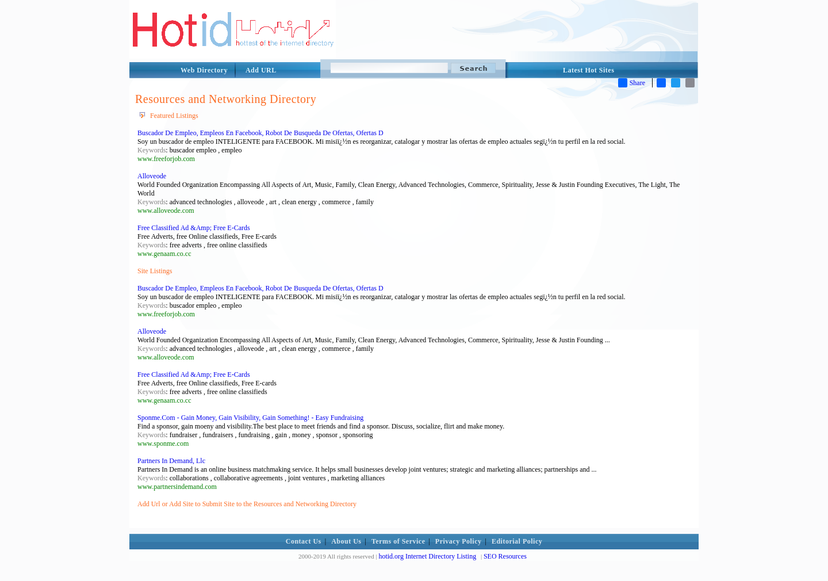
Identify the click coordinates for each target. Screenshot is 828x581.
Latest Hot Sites (588, 70)
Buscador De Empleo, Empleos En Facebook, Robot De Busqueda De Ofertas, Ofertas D (260, 133)
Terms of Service (398, 541)
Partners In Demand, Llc (171, 461)
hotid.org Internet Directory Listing (427, 556)
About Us (346, 541)
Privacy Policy (458, 541)
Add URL (261, 70)
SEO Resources (505, 556)
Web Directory (204, 70)
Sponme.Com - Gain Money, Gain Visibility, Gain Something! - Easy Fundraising (250, 418)
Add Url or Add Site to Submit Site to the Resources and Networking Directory (246, 504)
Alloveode (151, 176)
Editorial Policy (517, 541)
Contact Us (303, 541)
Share (631, 82)
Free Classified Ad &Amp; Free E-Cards (193, 228)
